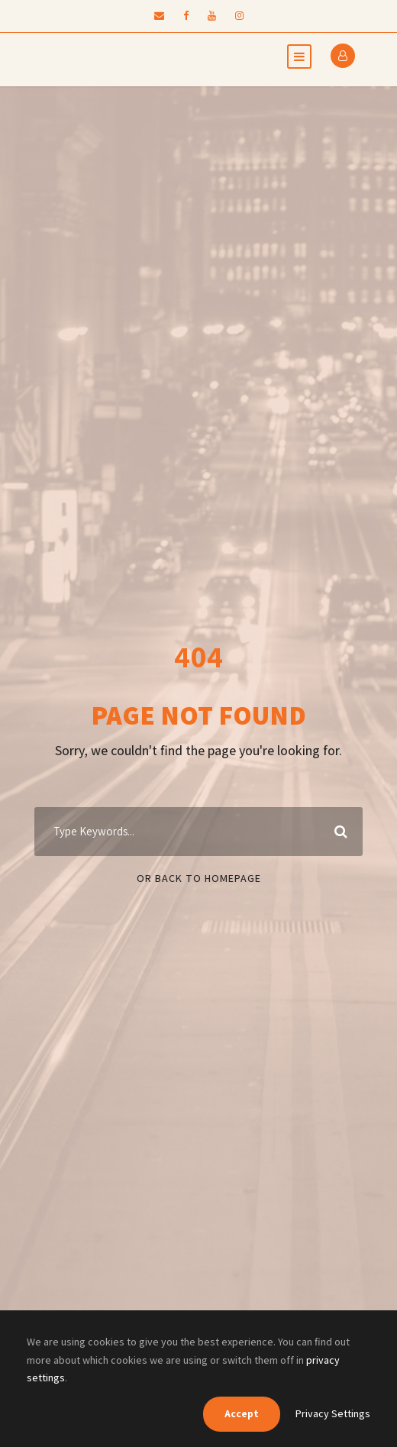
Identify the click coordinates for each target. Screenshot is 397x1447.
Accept (241, 1413)
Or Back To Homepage (199, 878)
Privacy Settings (332, 1413)
